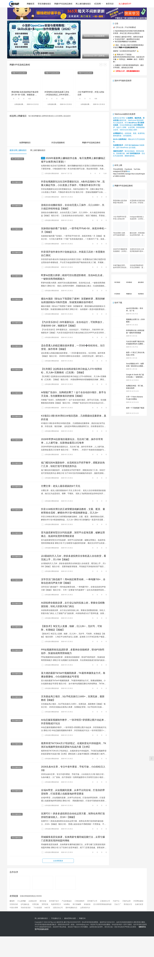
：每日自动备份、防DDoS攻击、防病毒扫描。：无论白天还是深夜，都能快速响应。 (129, 153)
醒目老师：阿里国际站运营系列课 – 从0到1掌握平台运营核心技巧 (137, 234)
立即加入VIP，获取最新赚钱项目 (128, 71)
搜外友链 (43, 901)
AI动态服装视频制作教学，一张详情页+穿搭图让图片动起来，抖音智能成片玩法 (73, 722)
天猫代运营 (126, 901)
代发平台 (116, 901)
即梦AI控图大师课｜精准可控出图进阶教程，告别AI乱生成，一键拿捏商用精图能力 (73, 277)
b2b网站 (67, 904)
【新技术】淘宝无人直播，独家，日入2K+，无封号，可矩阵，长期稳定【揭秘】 (71, 628)
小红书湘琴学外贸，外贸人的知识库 (91, 93)
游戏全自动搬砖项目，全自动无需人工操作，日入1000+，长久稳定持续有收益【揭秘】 (72, 207)
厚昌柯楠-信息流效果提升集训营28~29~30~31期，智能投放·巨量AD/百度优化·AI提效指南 (24, 93)
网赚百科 (82, 918)
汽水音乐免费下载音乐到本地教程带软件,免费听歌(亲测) (135, 344)
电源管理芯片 (56, 904)
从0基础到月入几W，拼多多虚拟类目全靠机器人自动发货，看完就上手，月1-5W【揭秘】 (73, 558)
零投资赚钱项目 (44, 4)
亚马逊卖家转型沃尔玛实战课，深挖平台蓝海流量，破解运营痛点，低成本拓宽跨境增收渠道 (73, 534)
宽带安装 (45, 904)
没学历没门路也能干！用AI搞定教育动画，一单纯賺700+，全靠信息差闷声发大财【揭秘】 (73, 581)
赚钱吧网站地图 (70, 918)
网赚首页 (30, 4)
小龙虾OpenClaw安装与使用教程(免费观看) (30, 55)
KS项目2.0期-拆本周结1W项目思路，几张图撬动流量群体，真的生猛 (73, 417)
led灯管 (47, 907)
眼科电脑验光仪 (71, 907)
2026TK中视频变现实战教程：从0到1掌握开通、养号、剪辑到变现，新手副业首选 (120, 250)
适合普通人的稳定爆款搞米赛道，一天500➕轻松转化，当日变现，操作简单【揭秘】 (73, 347)
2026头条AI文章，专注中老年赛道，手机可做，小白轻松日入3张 (73, 768)
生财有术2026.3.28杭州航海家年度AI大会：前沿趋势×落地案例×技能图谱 (137, 250)
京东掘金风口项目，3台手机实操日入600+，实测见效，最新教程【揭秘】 (72, 698)
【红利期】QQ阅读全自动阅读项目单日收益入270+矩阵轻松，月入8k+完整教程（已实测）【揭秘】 (71, 371)
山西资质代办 (85, 907)
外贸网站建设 (138, 901)
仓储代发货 (139, 904)
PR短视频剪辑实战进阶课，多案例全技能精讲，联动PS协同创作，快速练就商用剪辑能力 (72, 651)
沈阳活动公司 (58, 907)
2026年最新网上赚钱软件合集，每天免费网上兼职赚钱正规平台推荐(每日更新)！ (73, 160)
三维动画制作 (79, 901)
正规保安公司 (105, 901)
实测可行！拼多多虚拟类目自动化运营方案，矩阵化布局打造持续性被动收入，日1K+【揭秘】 (73, 815)
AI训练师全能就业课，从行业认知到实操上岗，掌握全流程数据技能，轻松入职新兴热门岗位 (73, 604)
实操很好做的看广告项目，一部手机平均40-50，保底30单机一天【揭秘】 (73, 230)
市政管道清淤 (26, 907)
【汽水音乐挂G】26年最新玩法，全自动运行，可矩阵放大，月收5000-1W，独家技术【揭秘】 (73, 324)
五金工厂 (117, 904)
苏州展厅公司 (92, 901)
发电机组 (87, 904)
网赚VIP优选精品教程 (63, 4)
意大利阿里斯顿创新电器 (102, 904)
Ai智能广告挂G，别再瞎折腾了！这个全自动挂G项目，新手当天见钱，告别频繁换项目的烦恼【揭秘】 (73, 394)
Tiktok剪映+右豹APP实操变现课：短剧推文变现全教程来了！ (120, 234)
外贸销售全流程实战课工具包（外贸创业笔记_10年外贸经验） (56, 93)
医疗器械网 (77, 904)
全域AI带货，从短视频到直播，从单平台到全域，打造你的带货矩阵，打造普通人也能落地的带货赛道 (73, 792)
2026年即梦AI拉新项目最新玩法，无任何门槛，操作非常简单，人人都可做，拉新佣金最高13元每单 (72, 441)
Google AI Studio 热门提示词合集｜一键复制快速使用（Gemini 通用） (135, 377)
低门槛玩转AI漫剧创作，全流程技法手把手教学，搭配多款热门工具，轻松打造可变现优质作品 (73, 464)
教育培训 (110, 4)
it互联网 (97, 4)
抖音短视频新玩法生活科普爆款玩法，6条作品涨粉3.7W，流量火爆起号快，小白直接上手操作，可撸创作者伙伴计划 (73, 183)
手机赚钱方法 (56, 918)
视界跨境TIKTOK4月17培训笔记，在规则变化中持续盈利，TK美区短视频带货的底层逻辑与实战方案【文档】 (73, 745)
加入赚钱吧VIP (125, 4)
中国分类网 (14, 907)
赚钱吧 (12, 901)
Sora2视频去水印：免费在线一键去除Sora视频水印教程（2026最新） (135, 366)
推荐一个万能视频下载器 (135, 408)
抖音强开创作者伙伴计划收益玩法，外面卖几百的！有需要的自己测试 (73, 254)
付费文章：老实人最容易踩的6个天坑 (60, 486)
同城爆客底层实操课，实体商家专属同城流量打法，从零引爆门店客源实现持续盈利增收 (73, 839)
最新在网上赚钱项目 (18, 150)
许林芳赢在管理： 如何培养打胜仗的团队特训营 (120, 266)
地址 (128, 171)
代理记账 (35, 904)
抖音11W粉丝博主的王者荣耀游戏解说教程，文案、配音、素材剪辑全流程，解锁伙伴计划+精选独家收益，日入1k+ (73, 511)
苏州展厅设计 (54, 901)
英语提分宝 (128, 904)
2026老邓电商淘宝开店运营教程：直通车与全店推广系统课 (137, 266)
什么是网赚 (21, 901)
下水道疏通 (37, 907)
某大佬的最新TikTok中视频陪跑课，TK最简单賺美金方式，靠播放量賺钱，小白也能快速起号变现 (73, 675)
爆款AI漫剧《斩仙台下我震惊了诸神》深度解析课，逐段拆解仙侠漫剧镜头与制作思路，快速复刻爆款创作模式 (73, 300)
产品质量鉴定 (67, 901)
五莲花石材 (14, 904)
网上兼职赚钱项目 (83, 4)
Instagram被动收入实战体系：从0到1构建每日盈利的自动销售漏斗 (137, 218)
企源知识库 (33, 901)
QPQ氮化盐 (25, 904)
